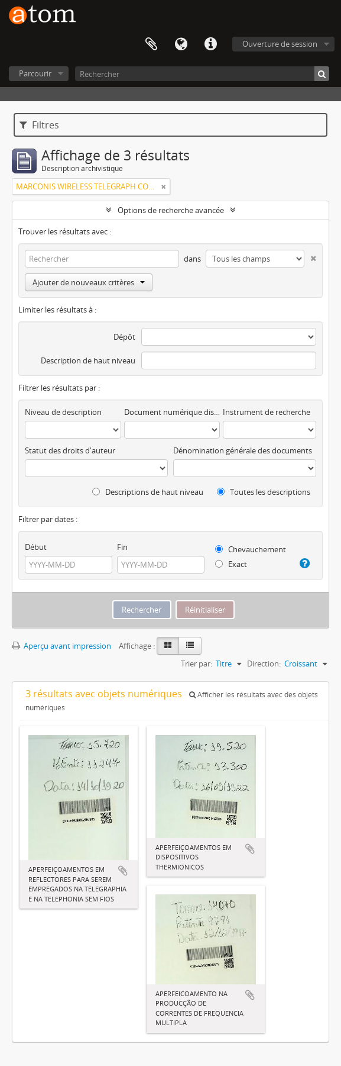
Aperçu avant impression (61, 645)
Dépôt (124, 336)
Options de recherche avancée (171, 210)
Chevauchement (250, 549)
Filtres (39, 124)
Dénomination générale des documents (242, 450)
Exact (231, 564)
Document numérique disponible (172, 412)
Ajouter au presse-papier (123, 871)
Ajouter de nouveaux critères (89, 282)
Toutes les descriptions (263, 492)
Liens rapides (210, 44)
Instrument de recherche (266, 412)
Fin (122, 547)
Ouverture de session (279, 43)
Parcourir (35, 73)
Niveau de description (63, 412)
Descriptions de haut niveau (147, 492)
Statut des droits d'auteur (70, 450)
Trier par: (196, 663)
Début (36, 547)
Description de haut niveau (88, 360)
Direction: (264, 663)
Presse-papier (151, 44)
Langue (181, 44)
